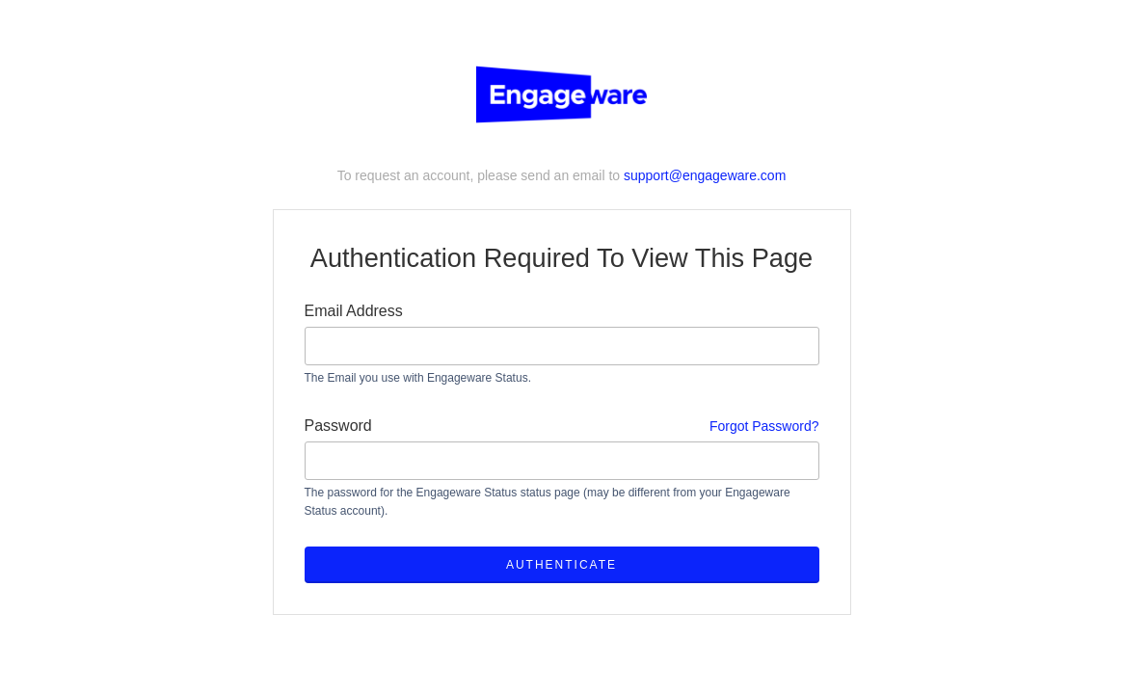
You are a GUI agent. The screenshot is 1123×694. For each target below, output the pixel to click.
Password (562, 426)
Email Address (354, 311)
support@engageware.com (705, 175)
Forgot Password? (764, 426)
